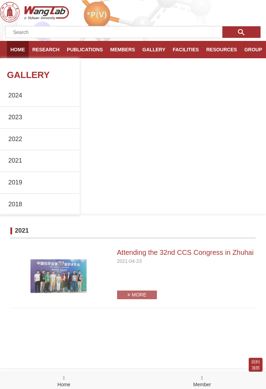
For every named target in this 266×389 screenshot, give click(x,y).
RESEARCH (46, 49)
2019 (15, 182)
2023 (15, 117)
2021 (15, 160)
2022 (15, 139)
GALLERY (153, 49)
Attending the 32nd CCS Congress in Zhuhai (185, 252)
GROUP (253, 49)
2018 (15, 204)
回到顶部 (255, 365)
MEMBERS (122, 49)
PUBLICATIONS (85, 49)
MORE (137, 294)
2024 (15, 95)
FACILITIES (186, 49)
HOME (17, 49)
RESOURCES (221, 49)
